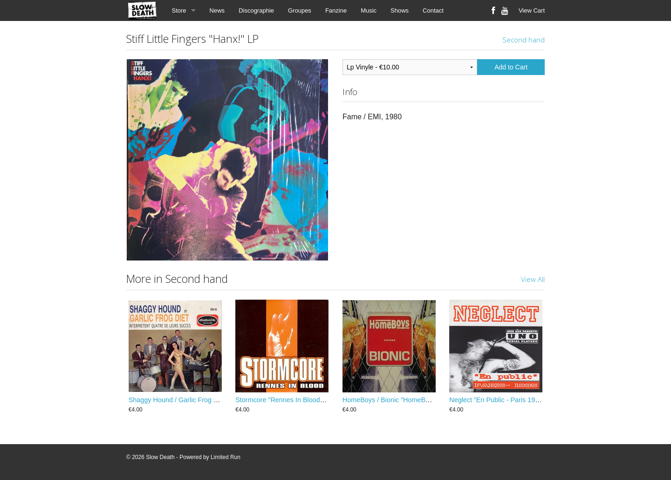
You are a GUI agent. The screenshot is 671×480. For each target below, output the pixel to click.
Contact (433, 10)
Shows (399, 10)
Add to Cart (510, 67)
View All (533, 279)
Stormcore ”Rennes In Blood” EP (284, 400)
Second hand (523, 39)
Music (369, 10)
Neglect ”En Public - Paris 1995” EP (502, 400)
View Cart (532, 10)
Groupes (299, 10)
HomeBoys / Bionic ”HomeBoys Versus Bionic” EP (417, 400)
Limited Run (225, 457)
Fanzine (336, 10)
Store (179, 10)
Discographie (256, 10)
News (217, 10)
